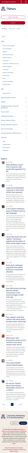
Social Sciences (6, 75)
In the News (5, 69)
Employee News (6, 144)
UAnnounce (5, 150)
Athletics (5, 51)
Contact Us (14, 423)
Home (5, 28)
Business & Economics (8, 54)
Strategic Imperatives (8, 81)
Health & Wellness (7, 66)
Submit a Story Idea (13, 17)
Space (4, 78)
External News (6, 147)
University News (7, 84)
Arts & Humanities (7, 48)
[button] (14, 98)
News (4, 141)
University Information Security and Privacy (14, 447)
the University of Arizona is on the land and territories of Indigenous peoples (14, 431)
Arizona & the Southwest (9, 45)
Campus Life (6, 60)
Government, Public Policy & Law (11, 63)
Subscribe (13, 23)
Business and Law (7, 57)
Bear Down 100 (6, 93)
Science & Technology (8, 72)
